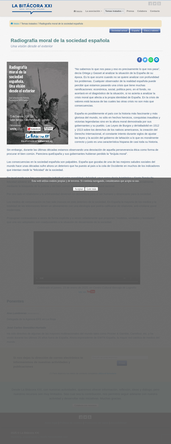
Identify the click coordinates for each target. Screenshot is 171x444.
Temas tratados (114, 11)
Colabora (142, 11)
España (135, 30)
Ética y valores (151, 30)
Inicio (78, 11)
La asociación (94, 11)
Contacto (155, 11)
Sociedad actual (119, 30)
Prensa (130, 11)
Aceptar (79, 188)
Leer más (91, 188)
